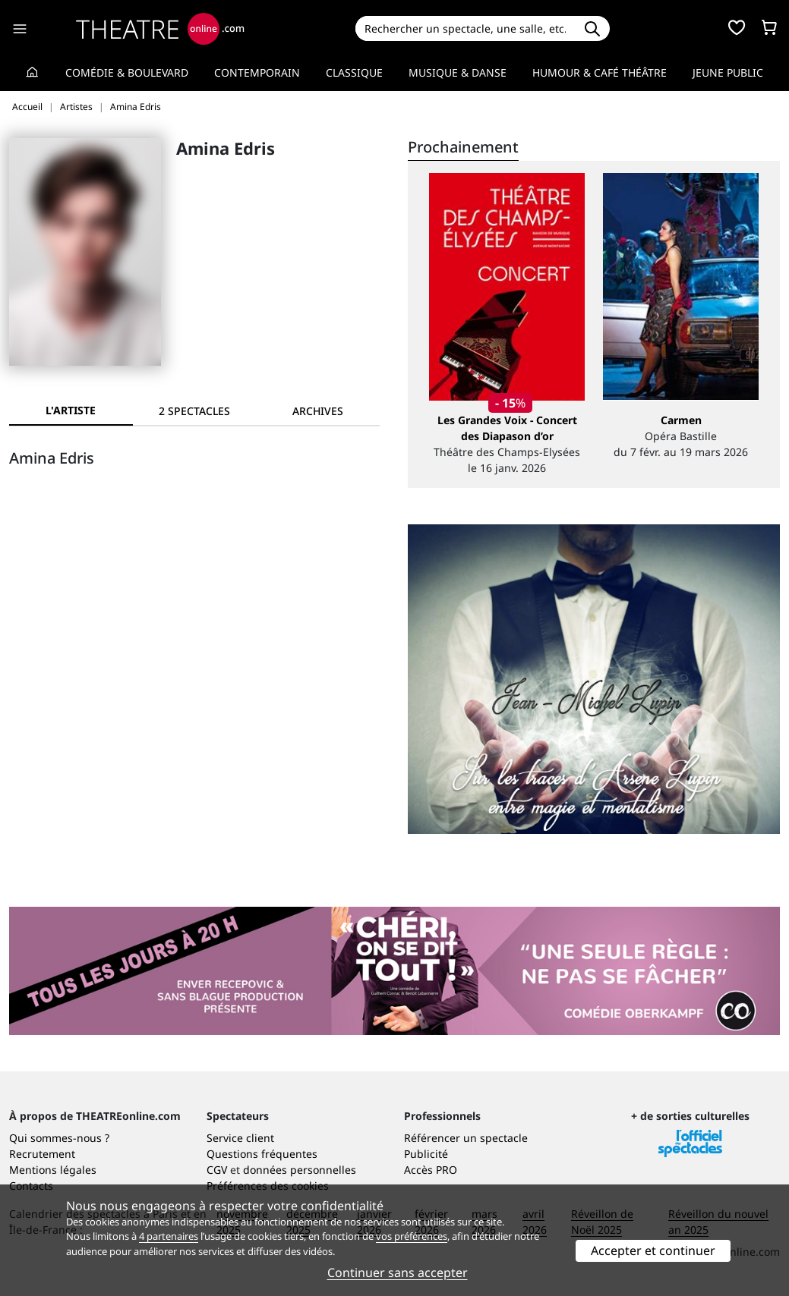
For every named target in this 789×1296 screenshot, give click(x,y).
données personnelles (299, 1169)
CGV (217, 1169)
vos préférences (411, 1236)
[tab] (195, 411)
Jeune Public (728, 72)
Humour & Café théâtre (599, 72)
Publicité (426, 1154)
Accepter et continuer (653, 1250)
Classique (354, 72)
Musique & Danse (458, 72)
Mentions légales (52, 1169)
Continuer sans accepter (397, 1272)
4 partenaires (168, 1236)
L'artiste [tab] (71, 410)
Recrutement (42, 1154)
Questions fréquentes (262, 1154)
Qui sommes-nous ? (59, 1138)
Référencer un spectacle (466, 1138)
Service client (240, 1138)
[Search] (465, 28)
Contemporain (257, 72)
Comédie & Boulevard (126, 72)
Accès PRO (430, 1169)
